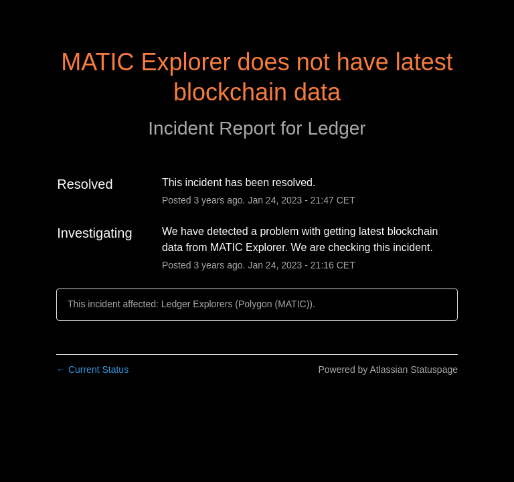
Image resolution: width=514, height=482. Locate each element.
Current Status (92, 369)
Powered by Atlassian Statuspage (388, 369)
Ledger (336, 128)
